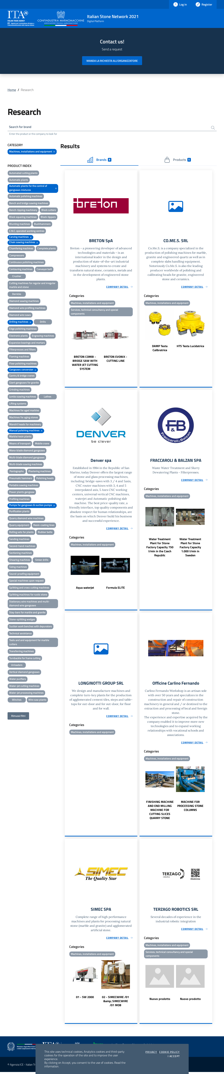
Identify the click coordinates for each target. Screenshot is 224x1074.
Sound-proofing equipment (24, 574)
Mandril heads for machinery (25, 425)
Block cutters (48, 210)
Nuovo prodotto (159, 1001)
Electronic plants (18, 336)
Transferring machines (21, 651)
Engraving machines (43, 336)
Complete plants (46, 249)
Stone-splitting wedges (22, 620)
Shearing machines (19, 560)
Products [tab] (177, 160)
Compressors (16, 256)
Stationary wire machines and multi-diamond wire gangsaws (29, 604)
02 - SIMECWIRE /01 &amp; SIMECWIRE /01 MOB (115, 1003)
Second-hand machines (22, 546)
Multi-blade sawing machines (25, 465)
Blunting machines (19, 224)
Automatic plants (18, 180)
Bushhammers (42, 224)
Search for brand (21, 127)
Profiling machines (19, 499)
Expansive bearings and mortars (27, 343)
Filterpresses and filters (22, 350)
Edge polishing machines (23, 329)
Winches (17, 700)
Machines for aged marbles (24, 411)
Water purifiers (17, 679)
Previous (66, 345)
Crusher (16, 276)
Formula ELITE (115, 589)
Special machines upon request (26, 581)
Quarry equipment (19, 525)
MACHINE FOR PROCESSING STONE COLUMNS (190, 807)
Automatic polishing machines (25, 196)
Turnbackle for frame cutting (24, 658)
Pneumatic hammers (20, 478)
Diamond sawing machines (24, 301)
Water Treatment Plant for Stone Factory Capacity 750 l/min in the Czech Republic (159, 548)
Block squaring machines (23, 217)
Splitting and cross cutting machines (29, 588)
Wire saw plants (37, 700)
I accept (174, 1056)
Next (135, 345)
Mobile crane (42, 444)
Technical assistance (20, 634)
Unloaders (16, 665)
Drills (43, 322)
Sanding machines (19, 539)
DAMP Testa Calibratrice (159, 349)
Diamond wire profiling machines (27, 308)
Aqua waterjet (85, 589)
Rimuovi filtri (18, 716)
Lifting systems (17, 404)
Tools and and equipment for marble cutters (29, 643)
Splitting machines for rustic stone (28, 595)
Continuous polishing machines (26, 263)
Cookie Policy (169, 1052)
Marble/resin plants (20, 437)
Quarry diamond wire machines (26, 518)
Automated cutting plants (23, 173)
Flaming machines (19, 357)
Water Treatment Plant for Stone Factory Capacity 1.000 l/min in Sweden (190, 548)
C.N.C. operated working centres (26, 231)
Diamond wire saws (20, 315)
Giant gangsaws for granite (24, 383)
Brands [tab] (99, 160)
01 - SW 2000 (85, 999)
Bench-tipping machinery (23, 210)
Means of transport (20, 444)
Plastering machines (39, 472)
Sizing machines (18, 567)
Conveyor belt (44, 270)
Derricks (16, 294)
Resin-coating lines (43, 525)
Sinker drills (41, 560)
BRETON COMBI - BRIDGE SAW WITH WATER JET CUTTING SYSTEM (85, 364)
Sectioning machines (20, 553)
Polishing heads (45, 478)
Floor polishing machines (23, 364)
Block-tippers (48, 217)
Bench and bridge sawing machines (28, 203)
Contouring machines (21, 270)
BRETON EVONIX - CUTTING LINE (115, 360)
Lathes (47, 397)
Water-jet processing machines (26, 693)
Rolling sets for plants (21, 532)
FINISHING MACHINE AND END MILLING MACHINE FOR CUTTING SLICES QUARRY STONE (160, 811)
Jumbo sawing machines (22, 397)
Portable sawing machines (23, 485)
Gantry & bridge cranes (22, 376)
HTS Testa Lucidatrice (190, 347)
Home (12, 89)
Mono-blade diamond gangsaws (27, 451)
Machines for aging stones (23, 418)
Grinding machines (19, 390)
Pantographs (17, 472)
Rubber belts (45, 532)
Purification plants (19, 511)
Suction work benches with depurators (30, 627)
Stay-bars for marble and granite (27, 613)
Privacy (151, 1052)
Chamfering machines (21, 249)
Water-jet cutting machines (24, 686)
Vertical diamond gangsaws (24, 672)
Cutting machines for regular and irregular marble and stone (32, 285)
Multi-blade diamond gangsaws (27, 458)
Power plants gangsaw (21, 492)
